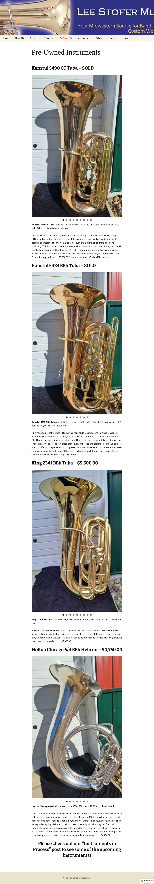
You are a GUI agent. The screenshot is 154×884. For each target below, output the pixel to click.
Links (125, 38)
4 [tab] (73, 220)
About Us (19, 38)
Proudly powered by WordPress (77, 877)
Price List (49, 38)
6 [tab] (80, 220)
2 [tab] (67, 220)
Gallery (99, 38)
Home (6, 38)
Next (119, 146)
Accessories (83, 38)
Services (34, 38)
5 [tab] (77, 220)
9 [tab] (91, 220)
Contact (112, 38)
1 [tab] (63, 220)
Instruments (66, 38)
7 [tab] (84, 220)
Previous (35, 146)
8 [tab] (87, 220)
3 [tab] (70, 220)
